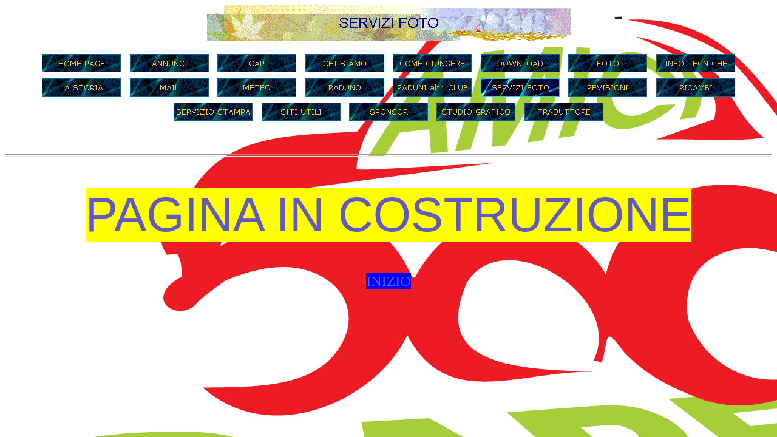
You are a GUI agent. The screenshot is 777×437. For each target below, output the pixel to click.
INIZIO (388, 281)
